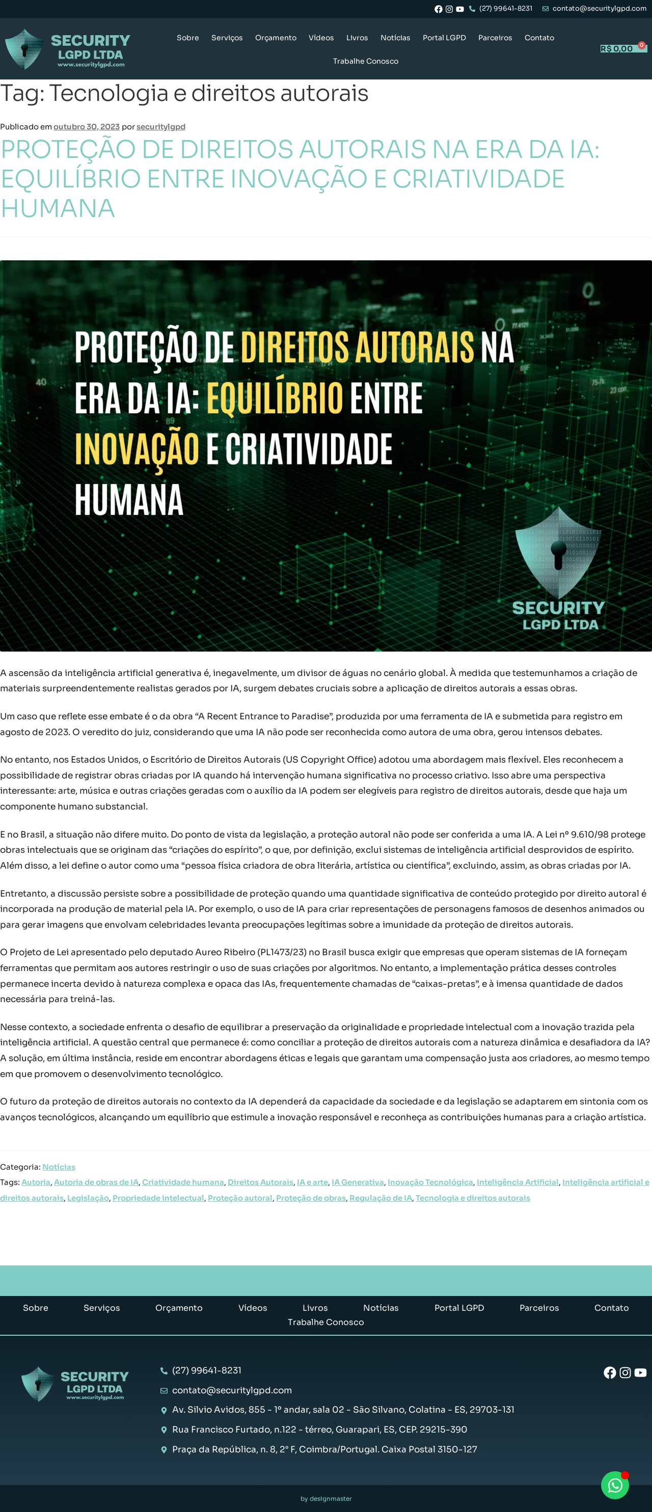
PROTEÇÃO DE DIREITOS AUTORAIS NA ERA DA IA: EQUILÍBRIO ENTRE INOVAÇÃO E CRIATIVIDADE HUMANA (300, 179)
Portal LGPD (444, 37)
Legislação (88, 1198)
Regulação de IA (380, 1198)
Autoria (35, 1182)
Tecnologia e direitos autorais (473, 1198)
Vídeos (321, 37)
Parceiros (495, 37)
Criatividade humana (183, 1182)
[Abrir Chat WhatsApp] (615, 1485)
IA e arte (312, 1182)
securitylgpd (161, 126)
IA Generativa (358, 1182)
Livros (357, 37)
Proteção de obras (311, 1198)
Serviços (227, 37)
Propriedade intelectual (158, 1198)
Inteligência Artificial (518, 1182)
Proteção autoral (240, 1198)
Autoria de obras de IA (96, 1182)
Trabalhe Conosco (365, 61)
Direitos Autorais (260, 1182)
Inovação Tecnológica (430, 1182)
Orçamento (275, 37)
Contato (539, 37)
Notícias (396, 37)
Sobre (188, 37)
